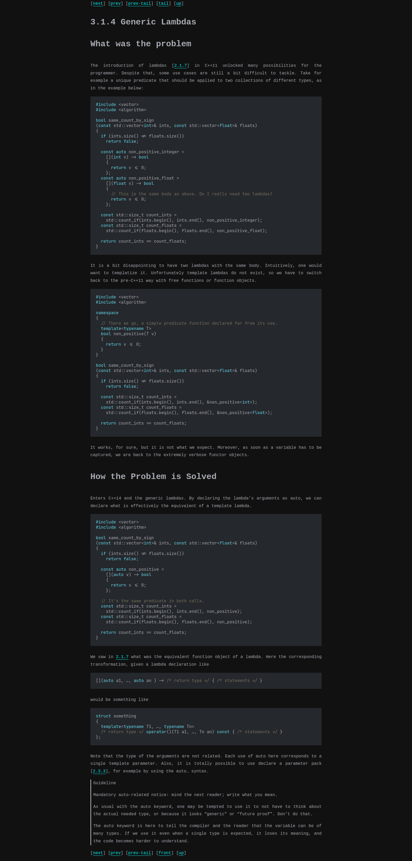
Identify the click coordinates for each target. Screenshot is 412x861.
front (164, 853)
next (98, 4)
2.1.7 (180, 66)
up (178, 4)
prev (116, 4)
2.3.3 (99, 771)
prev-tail (139, 4)
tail (163, 4)
